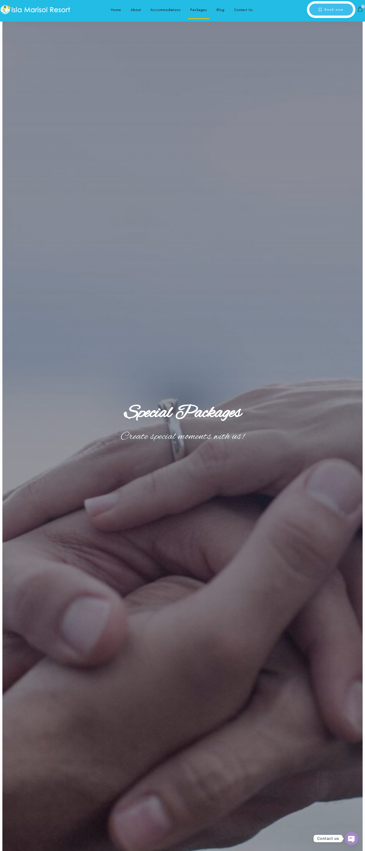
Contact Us (243, 9)
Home (116, 9)
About (136, 9)
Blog (221, 9)
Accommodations (166, 9)
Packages (198, 9)
